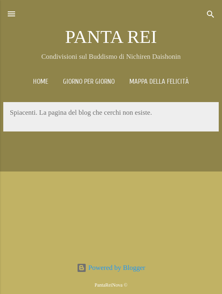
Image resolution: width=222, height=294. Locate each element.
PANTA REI (111, 37)
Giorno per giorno (89, 81)
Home (40, 81)
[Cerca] (210, 15)
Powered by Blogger (111, 268)
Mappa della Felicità (159, 81)
